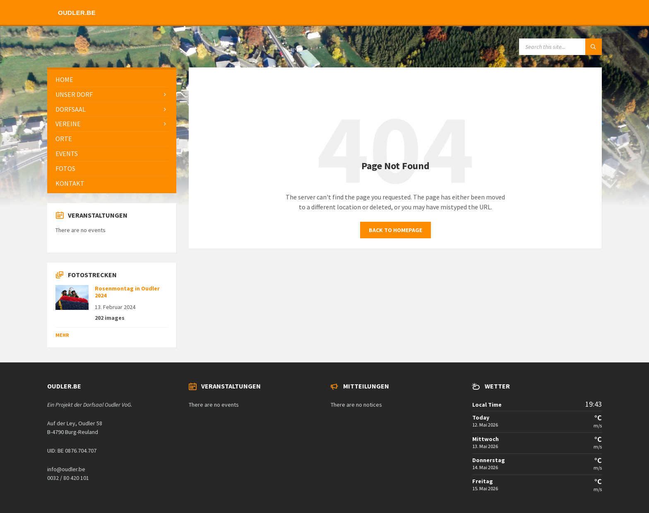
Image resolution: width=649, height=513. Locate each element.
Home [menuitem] (64, 79)
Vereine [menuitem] (68, 124)
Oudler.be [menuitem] (77, 12)
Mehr (62, 335)
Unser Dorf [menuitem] (74, 94)
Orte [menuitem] (63, 138)
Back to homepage (395, 230)
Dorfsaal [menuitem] (70, 109)
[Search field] (560, 46)
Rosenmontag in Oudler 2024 (127, 292)
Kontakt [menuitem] (69, 183)
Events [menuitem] (66, 153)
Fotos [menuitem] (65, 168)
